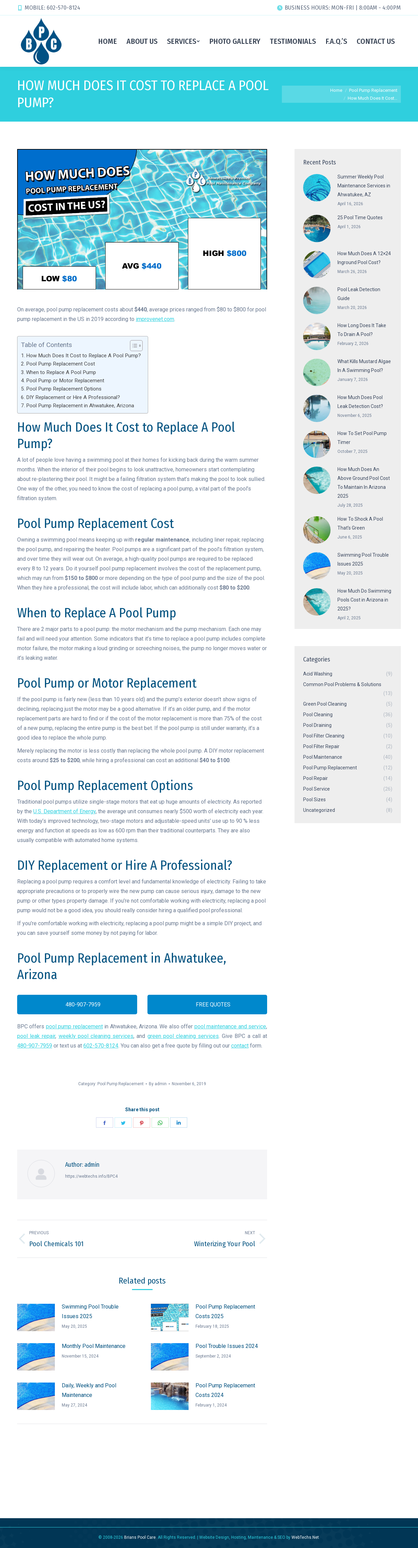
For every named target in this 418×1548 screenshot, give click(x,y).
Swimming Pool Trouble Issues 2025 (90, 1311)
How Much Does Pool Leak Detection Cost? (360, 402)
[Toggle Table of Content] (133, 345)
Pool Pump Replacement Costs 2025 (225, 1311)
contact (240, 1045)
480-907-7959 (77, 1004)
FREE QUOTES (207, 1004)
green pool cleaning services (183, 1036)
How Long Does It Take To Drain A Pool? (361, 330)
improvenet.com (155, 319)
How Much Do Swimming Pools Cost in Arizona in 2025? (364, 599)
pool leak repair (36, 1036)
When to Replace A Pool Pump (61, 372)
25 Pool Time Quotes (360, 217)
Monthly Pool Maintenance (94, 1346)
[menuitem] (107, 41)
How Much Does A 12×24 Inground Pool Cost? (364, 258)
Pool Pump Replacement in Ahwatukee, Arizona (80, 406)
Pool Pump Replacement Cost (60, 364)
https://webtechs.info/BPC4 (91, 1176)
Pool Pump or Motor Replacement (65, 380)
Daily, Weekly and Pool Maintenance (89, 1390)
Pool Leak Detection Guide (358, 294)
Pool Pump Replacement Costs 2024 (225, 1390)
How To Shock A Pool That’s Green (360, 523)
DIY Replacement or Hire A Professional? (73, 397)
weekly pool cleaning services (96, 1036)
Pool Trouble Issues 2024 (226, 1346)
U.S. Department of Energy (64, 811)
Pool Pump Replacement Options (63, 389)
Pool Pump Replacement (120, 1083)
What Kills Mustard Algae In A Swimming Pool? (364, 366)
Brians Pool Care (140, 1537)
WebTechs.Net (305, 1537)
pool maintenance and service (230, 1026)
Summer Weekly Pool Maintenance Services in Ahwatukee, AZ (363, 185)
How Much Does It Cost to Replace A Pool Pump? (83, 355)
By (158, 1083)
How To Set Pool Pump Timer (362, 438)
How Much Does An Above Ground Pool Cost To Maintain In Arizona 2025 (363, 483)
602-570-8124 (100, 1045)
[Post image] (36, 1317)
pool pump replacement (74, 1026)
